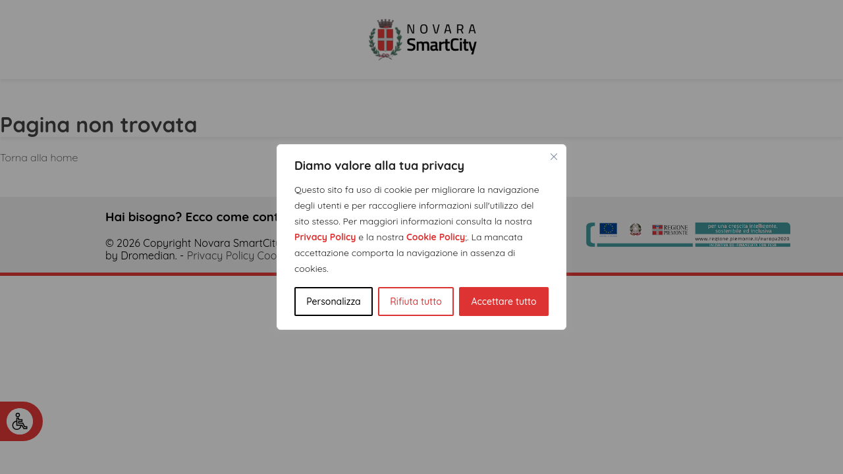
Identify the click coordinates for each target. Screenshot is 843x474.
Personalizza (333, 301)
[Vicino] (554, 156)
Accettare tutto (503, 301)
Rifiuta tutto (415, 301)
